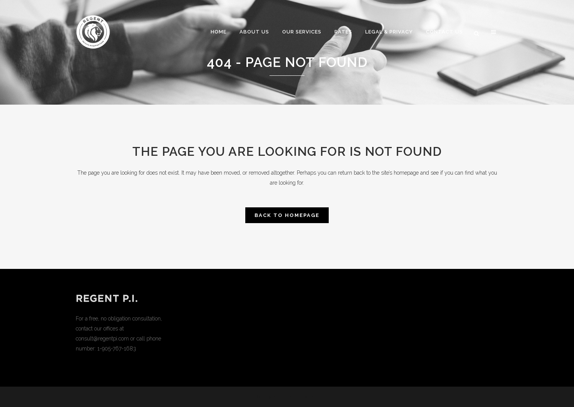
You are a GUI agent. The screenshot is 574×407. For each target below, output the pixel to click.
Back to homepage (287, 215)
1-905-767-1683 (116, 348)
